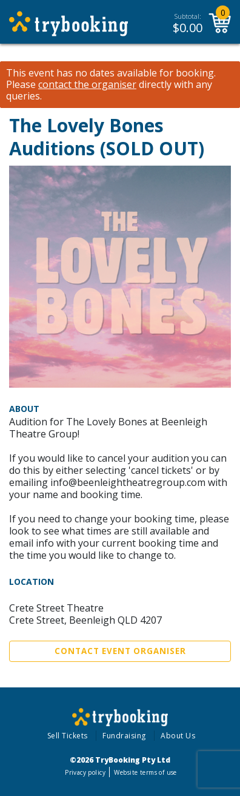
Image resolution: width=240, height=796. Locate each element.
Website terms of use (145, 772)
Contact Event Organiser (120, 651)
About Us (178, 735)
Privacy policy (85, 772)
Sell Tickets (67, 735)
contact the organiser (87, 84)
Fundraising (124, 735)
